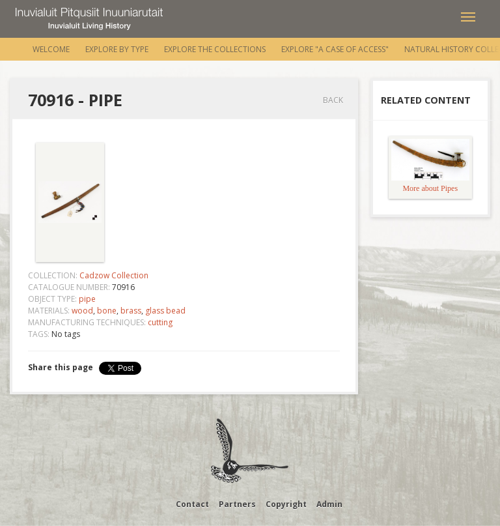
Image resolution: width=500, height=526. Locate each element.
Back (333, 100)
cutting (160, 322)
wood (82, 310)
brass (130, 310)
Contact (192, 504)
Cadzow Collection (113, 275)
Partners (237, 504)
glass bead (165, 310)
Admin (329, 504)
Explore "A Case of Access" (335, 49)
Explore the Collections (215, 49)
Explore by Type (116, 49)
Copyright (286, 504)
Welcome (51, 49)
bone (107, 310)
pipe (87, 298)
